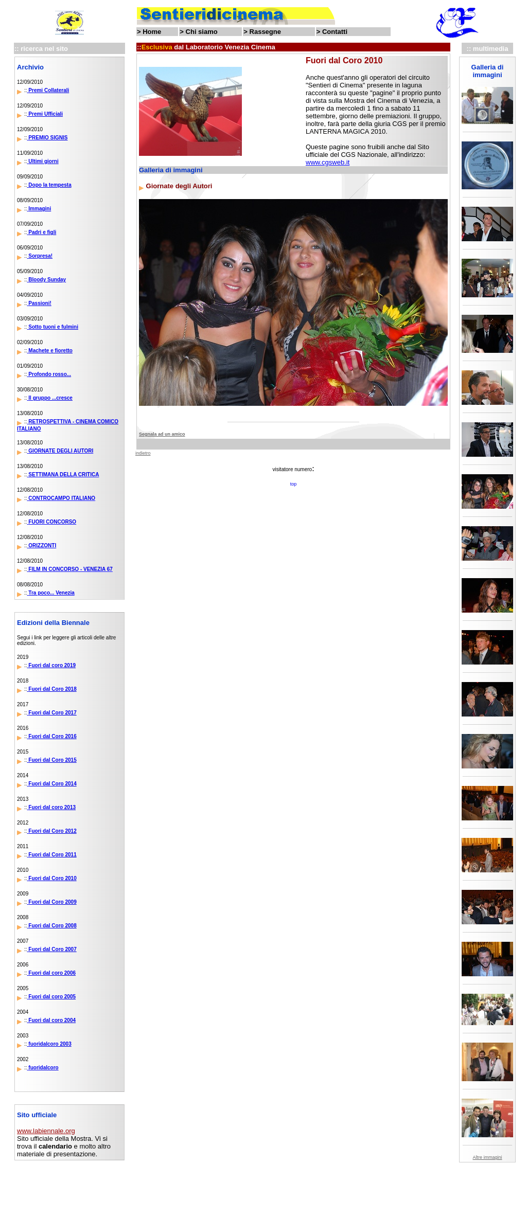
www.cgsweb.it (327, 162)
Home (152, 31)
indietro (143, 453)
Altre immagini (487, 1157)
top (293, 484)
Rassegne (265, 31)
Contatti (334, 31)
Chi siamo (202, 31)
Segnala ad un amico (162, 434)
